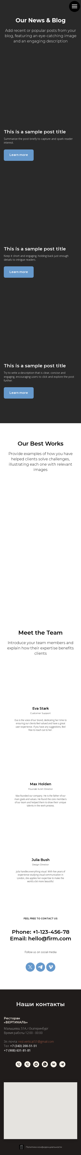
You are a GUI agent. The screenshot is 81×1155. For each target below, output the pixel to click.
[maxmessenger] (36, 1064)
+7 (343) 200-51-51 (23, 1046)
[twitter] (30, 967)
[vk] (54, 1064)
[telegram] (40, 967)
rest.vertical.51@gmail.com (36, 1041)
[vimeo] (50, 967)
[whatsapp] (45, 1064)
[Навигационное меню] (74, 6)
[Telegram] (62, 1064)
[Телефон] (19, 1064)
